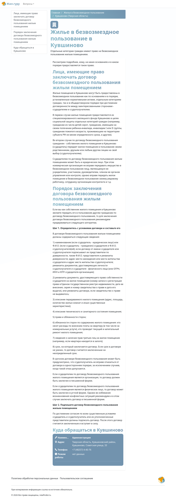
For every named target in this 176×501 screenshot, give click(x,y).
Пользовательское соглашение (76, 478)
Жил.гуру (11, 4)
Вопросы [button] (27, 3)
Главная (56, 12)
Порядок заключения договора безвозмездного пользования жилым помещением (28, 37)
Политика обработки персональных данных (34, 478)
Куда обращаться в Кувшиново (24, 49)
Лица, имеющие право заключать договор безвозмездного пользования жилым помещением (26, 20)
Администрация (81, 437)
